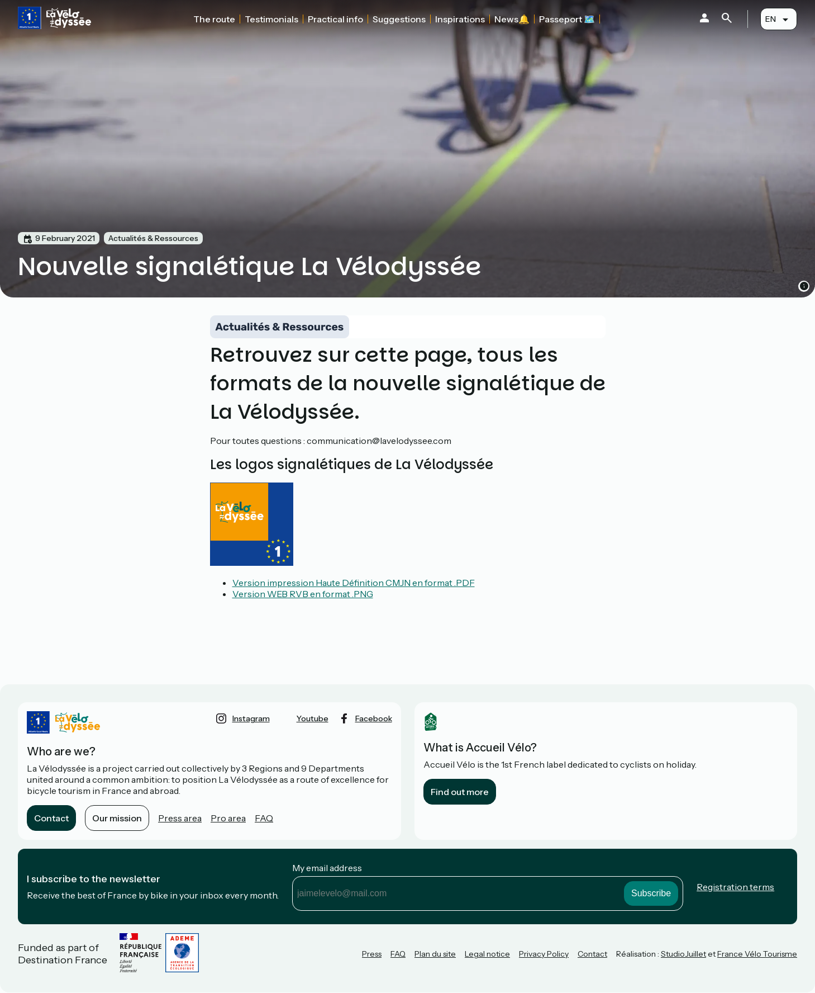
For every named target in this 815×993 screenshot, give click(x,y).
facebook (373, 718)
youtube (312, 718)
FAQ (264, 818)
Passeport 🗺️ (567, 19)
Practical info (335, 19)
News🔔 (512, 19)
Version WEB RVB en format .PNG (302, 593)
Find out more (460, 791)
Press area (180, 818)
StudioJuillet (683, 954)
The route (214, 19)
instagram (251, 718)
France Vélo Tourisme (757, 954)
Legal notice (487, 954)
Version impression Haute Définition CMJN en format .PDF (353, 582)
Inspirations (460, 19)
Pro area (228, 818)
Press (372, 954)
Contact (51, 818)
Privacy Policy (544, 954)
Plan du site (435, 954)
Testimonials (271, 19)
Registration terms (735, 886)
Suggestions (399, 19)
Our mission (117, 818)
